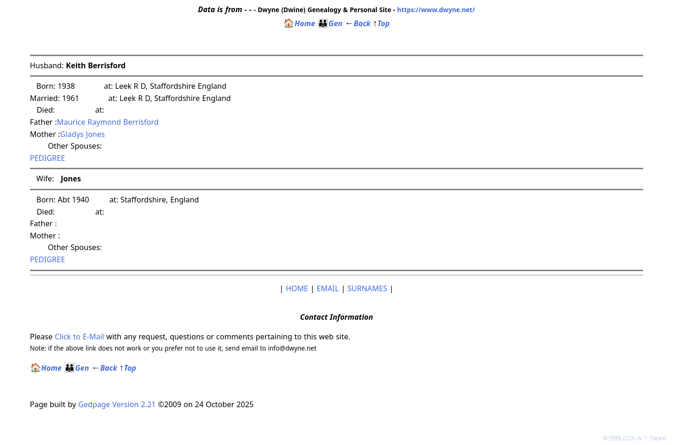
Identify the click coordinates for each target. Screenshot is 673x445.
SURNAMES (367, 288)
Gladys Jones (82, 134)
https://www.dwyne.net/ (436, 9)
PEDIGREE (47, 158)
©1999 (636, 438)
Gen (330, 23)
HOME (297, 288)
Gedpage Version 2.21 (117, 404)
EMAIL (328, 288)
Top (381, 23)
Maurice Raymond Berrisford (108, 122)
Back (358, 23)
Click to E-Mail (79, 336)
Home (299, 23)
